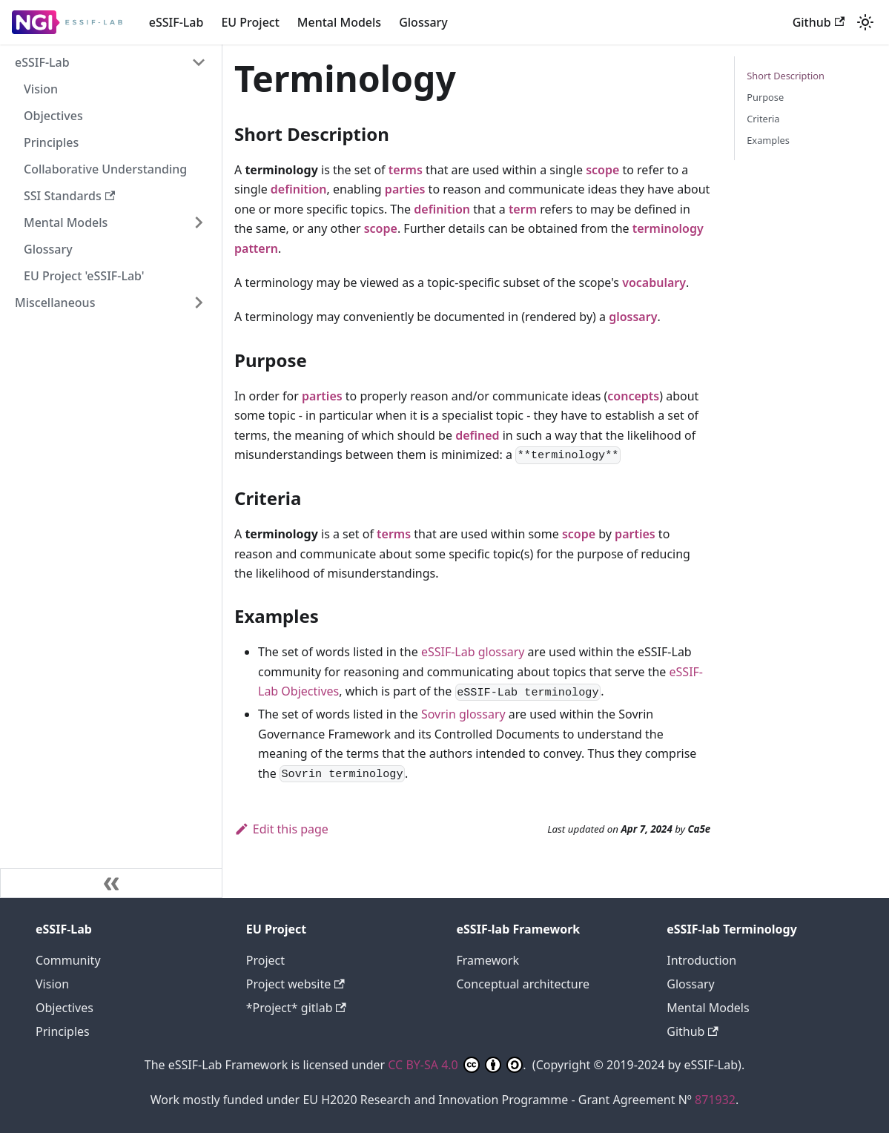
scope (602, 170)
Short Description (785, 75)
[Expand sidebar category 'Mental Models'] (198, 222)
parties (405, 189)
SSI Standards (69, 196)
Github (819, 22)
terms (406, 170)
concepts (633, 396)
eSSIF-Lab (176, 22)
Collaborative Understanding (105, 169)
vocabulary (654, 282)
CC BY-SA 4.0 (455, 1065)
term (523, 209)
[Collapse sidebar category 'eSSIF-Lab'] (198, 62)
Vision (41, 89)
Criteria (763, 118)
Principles (51, 142)
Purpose (765, 97)
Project (265, 960)
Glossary (423, 22)
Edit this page (281, 829)
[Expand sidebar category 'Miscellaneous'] (198, 302)
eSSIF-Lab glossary (473, 652)
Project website (295, 984)
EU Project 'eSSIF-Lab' (84, 276)
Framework (488, 960)
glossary (633, 316)
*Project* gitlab (296, 1008)
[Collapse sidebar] (111, 883)
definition (299, 189)
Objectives (53, 116)
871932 (715, 1099)
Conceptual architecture (523, 984)
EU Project (250, 22)
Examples (768, 140)
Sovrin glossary (463, 714)
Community (68, 960)
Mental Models (339, 22)
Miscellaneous (55, 302)
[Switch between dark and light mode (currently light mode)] (865, 22)
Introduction (701, 960)
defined (477, 435)
